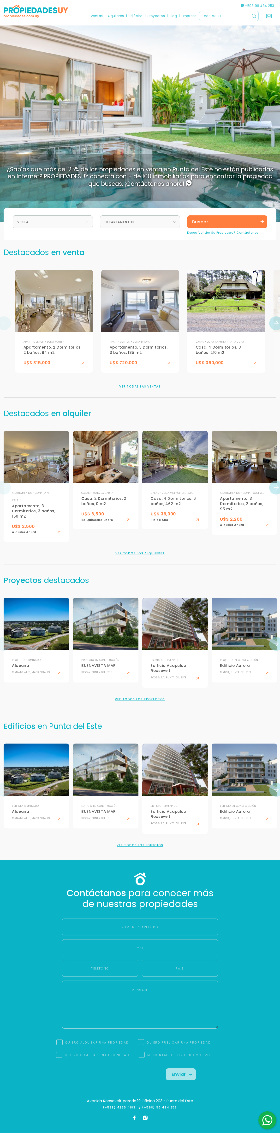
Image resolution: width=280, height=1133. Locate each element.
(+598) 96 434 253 (159, 1107)
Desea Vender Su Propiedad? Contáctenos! (223, 233)
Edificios (136, 15)
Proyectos (156, 15)
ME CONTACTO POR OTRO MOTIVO (178, 1055)
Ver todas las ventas (140, 386)
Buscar (228, 222)
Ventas (97, 15)
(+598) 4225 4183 (120, 1107)
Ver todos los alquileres (139, 553)
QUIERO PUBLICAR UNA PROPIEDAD (179, 1042)
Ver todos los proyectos (140, 699)
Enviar (182, 1074)
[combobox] (53, 221)
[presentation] (99, 1077)
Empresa (189, 15)
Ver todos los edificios (140, 845)
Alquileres (115, 15)
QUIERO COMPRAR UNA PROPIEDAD (97, 1055)
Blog (173, 15)
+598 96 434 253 (257, 5)
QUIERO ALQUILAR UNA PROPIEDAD (97, 1042)
